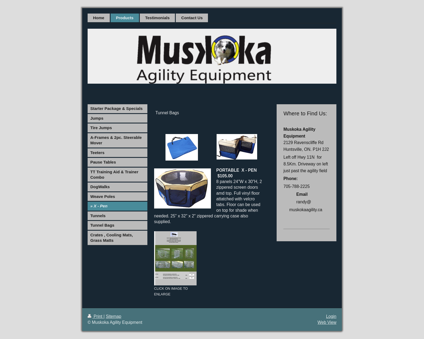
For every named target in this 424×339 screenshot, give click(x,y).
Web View (326, 322)
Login (331, 316)
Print (96, 316)
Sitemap (113, 316)
